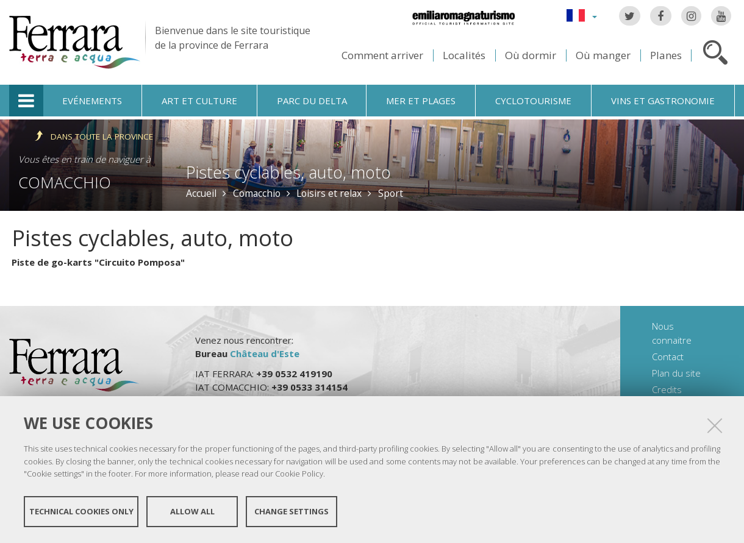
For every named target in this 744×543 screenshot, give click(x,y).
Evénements (92, 100)
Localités (464, 55)
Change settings (291, 511)
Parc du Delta (312, 100)
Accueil (201, 193)
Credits (667, 389)
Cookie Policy (299, 473)
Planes (666, 55)
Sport (390, 193)
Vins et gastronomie (663, 100)
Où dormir (530, 55)
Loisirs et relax (329, 193)
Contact (668, 356)
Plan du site (676, 373)
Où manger (603, 55)
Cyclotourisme (533, 100)
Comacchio (64, 182)
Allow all (192, 511)
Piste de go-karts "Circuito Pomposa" (98, 262)
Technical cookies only (81, 511)
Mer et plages (421, 100)
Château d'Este (264, 353)
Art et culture (199, 100)
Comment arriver (382, 55)
